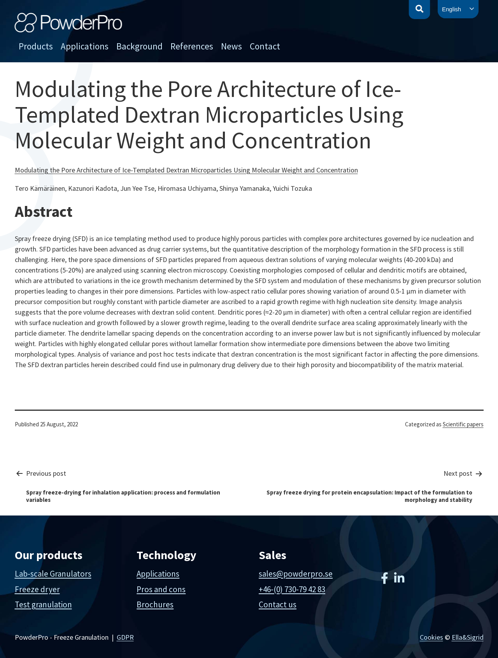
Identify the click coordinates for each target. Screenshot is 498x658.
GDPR (125, 637)
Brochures (155, 604)
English (451, 9)
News (231, 46)
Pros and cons (161, 589)
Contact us (277, 604)
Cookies (431, 637)
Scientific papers (463, 424)
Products (36, 46)
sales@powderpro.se (296, 573)
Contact (265, 46)
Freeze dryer (37, 589)
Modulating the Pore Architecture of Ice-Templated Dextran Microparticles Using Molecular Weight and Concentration (186, 169)
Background (139, 46)
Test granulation (43, 604)
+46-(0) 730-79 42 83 (292, 589)
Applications (85, 46)
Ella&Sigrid (468, 637)
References (191, 46)
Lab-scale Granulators (53, 573)
